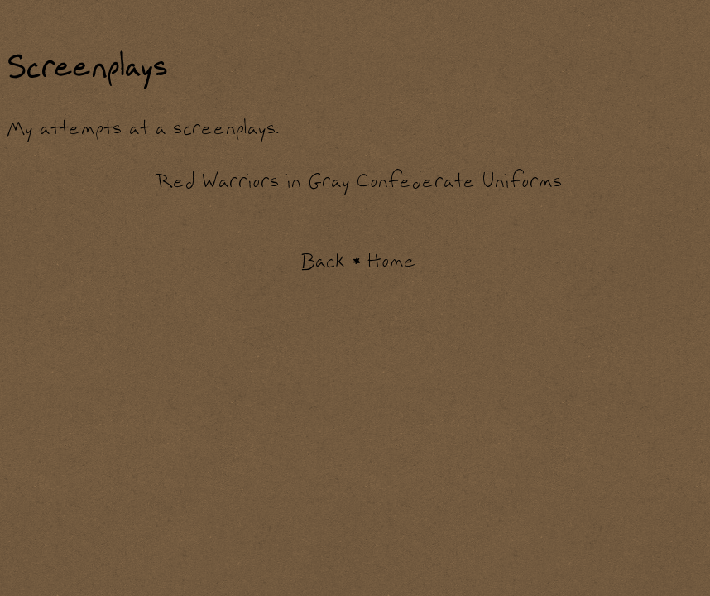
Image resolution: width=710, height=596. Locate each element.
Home (391, 261)
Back (322, 261)
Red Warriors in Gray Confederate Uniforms (359, 182)
